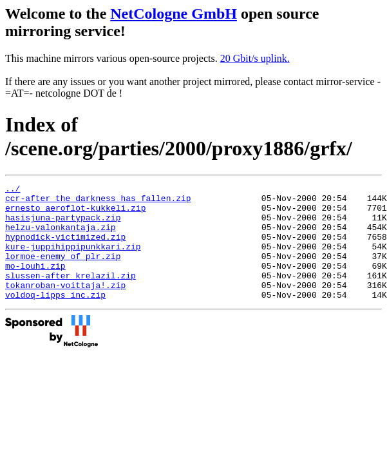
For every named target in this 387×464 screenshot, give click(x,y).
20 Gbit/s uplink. (255, 58)
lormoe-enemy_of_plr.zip (62, 271)
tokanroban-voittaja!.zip (65, 306)
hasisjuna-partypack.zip (62, 225)
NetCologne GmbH (173, 13)
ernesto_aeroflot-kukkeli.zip (75, 213)
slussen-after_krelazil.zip (70, 294)
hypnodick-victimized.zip (65, 248)
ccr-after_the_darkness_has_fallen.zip (98, 202)
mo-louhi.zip (35, 283)
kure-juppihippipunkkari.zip (73, 260)
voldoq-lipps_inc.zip (55, 318)
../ (12, 190)
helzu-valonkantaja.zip (60, 236)
